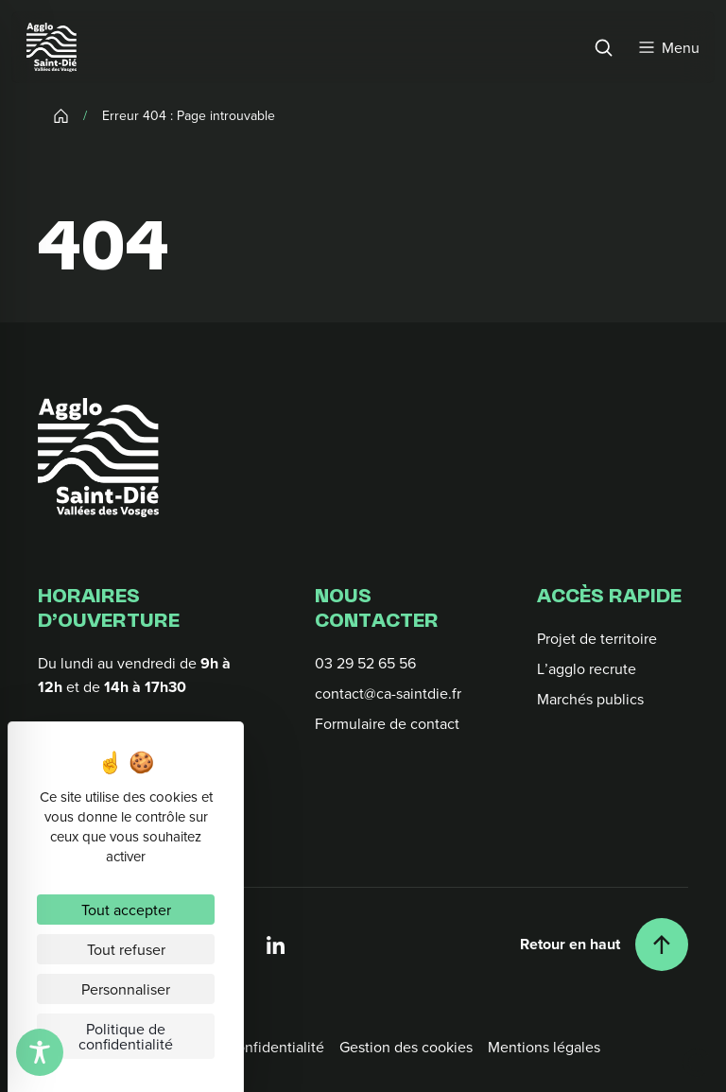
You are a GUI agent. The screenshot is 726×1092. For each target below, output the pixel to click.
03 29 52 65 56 (365, 662)
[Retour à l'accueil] (98, 457)
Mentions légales (544, 1046)
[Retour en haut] (604, 944)
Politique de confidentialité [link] (125, 1036)
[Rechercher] (603, 47)
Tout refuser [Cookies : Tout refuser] (126, 949)
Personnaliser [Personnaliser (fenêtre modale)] (125, 989)
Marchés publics (590, 698)
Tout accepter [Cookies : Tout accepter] (126, 909)
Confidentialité (275, 1046)
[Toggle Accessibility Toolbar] (39, 1052)
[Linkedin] (276, 944)
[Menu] (669, 47)
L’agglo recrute (586, 668)
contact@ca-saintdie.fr (388, 693)
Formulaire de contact (387, 723)
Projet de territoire (597, 638)
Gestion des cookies (406, 1046)
